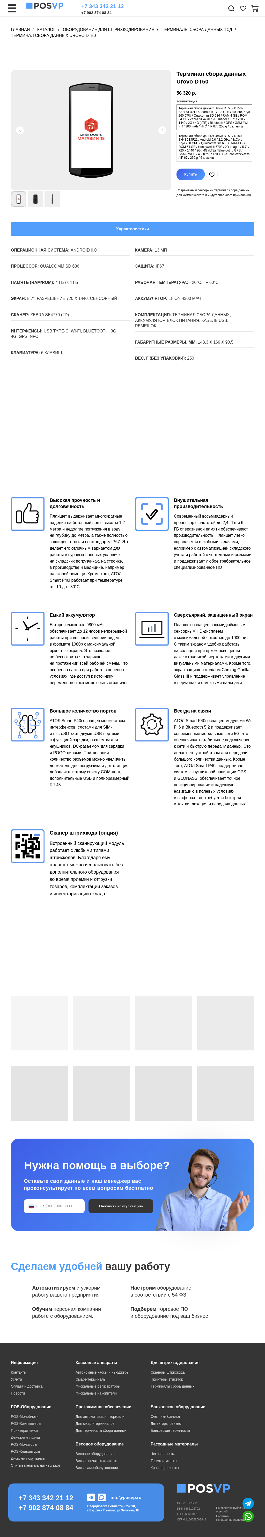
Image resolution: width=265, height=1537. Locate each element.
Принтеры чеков (24, 1430)
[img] (243, 8)
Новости (18, 1393)
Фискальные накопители (96, 1393)
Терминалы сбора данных (172, 1386)
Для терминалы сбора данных (101, 1430)
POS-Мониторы (24, 1444)
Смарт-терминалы (91, 1379)
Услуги (16, 1379)
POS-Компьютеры (26, 1423)
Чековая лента (163, 1454)
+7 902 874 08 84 (96, 12)
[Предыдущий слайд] (20, 130)
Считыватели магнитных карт (35, 1465)
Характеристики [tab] (132, 229)
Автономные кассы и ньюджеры (102, 1372)
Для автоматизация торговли (100, 1416)
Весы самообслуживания (97, 1468)
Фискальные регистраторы (98, 1386)
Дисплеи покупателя (28, 1458)
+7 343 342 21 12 (102, 6)
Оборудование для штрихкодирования (108, 29)
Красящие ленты (165, 1468)
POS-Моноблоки (25, 1416)
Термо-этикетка (164, 1461)
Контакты (18, 1372)
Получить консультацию (121, 1206)
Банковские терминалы (170, 1430)
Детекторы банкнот (167, 1423)
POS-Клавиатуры (25, 1451)
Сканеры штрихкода (168, 1372)
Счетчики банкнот (165, 1416)
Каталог (46, 29)
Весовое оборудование (95, 1454)
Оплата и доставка (26, 1386)
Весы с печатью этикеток (96, 1461)
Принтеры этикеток (167, 1379)
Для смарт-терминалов (95, 1423)
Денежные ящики (25, 1437)
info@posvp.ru (126, 1497)
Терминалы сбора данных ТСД (197, 29)
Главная (20, 29)
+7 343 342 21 (42, 1498)
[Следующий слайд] (162, 130)
